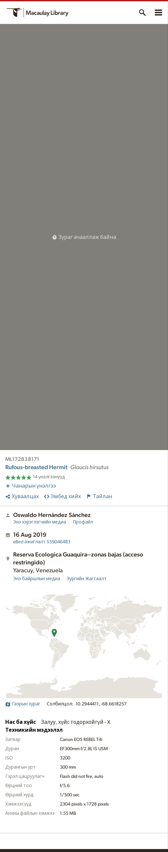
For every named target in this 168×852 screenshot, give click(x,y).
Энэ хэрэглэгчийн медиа (39, 522)
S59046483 (41, 542)
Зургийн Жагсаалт (87, 579)
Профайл (83, 522)
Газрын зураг (22, 704)
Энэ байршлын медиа (36, 579)
